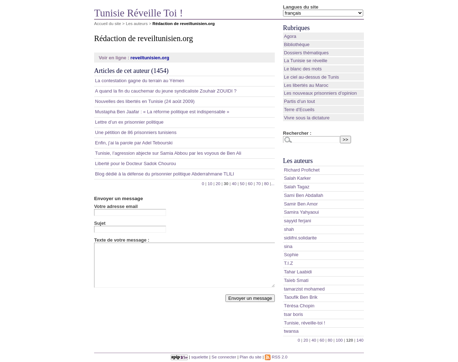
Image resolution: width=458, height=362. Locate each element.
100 (339, 340)
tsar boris (293, 314)
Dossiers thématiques (306, 52)
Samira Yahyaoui (301, 212)
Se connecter (223, 356)
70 (258, 183)
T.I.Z (288, 263)
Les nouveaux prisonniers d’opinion (320, 93)
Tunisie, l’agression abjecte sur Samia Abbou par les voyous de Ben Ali (168, 153)
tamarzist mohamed (304, 289)
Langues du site (300, 7)
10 (210, 183)
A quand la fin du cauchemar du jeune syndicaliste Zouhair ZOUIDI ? (166, 91)
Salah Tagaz (296, 186)
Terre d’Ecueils (299, 109)
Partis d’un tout (299, 101)
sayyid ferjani (297, 220)
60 (250, 183)
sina (288, 246)
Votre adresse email (116, 206)
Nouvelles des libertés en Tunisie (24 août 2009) (145, 101)
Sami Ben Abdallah (303, 195)
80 (266, 183)
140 (360, 340)
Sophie (291, 254)
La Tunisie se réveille (305, 60)
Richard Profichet (302, 170)
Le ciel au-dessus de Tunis (311, 77)
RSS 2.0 (276, 356)
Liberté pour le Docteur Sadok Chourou (135, 163)
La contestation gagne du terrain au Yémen (139, 80)
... (272, 183)
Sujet (100, 223)
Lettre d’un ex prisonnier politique (129, 122)
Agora (290, 36)
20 (218, 183)
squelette (199, 356)
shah (289, 229)
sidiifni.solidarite (300, 237)
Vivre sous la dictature (307, 117)
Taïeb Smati (296, 280)
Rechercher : (297, 133)
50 (242, 183)
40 (234, 183)
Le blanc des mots (303, 68)
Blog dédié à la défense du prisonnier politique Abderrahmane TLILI (164, 174)
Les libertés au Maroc (306, 85)
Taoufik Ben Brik (300, 297)
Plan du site (251, 356)
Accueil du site (107, 23)
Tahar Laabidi (298, 271)
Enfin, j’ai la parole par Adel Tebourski (134, 142)
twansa (291, 331)
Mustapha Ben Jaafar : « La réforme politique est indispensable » (162, 111)
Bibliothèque (297, 44)
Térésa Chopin (299, 305)
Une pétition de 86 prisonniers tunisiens (136, 132)
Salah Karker (297, 178)
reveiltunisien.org (150, 57)
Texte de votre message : (121, 240)
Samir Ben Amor (301, 204)
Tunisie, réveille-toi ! (304, 323)
